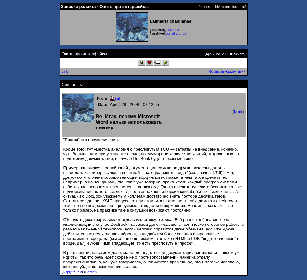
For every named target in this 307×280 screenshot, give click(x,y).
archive (216, 6)
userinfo (239, 6)
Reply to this (72, 272)
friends (227, 6)
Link (65, 71)
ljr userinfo (172, 30)
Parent (90, 272)
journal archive (176, 33)
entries (205, 6)
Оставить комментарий (227, 71)
